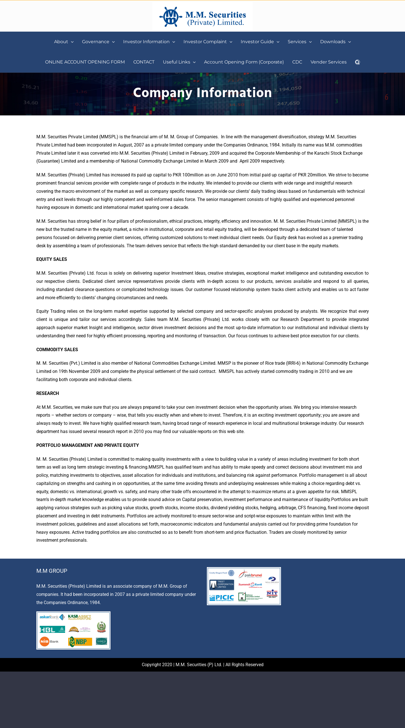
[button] (357, 62)
